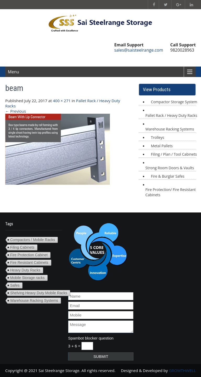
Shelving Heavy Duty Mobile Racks (38, 293)
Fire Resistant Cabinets (29, 262)
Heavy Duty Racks (25, 270)
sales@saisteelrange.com (138, 50)
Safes (15, 285)
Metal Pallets (162, 145)
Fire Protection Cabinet (29, 255)
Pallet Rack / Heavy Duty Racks (171, 115)
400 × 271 (62, 100)
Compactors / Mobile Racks (32, 240)
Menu (13, 72)
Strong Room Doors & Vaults (170, 167)
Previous (15, 111)
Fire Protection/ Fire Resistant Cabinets (171, 192)
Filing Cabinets (22, 247)
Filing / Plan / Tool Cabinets (174, 154)
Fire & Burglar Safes (168, 176)
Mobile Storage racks (27, 278)
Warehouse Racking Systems (170, 129)
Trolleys (157, 137)
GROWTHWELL (182, 370)
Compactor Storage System (174, 101)
